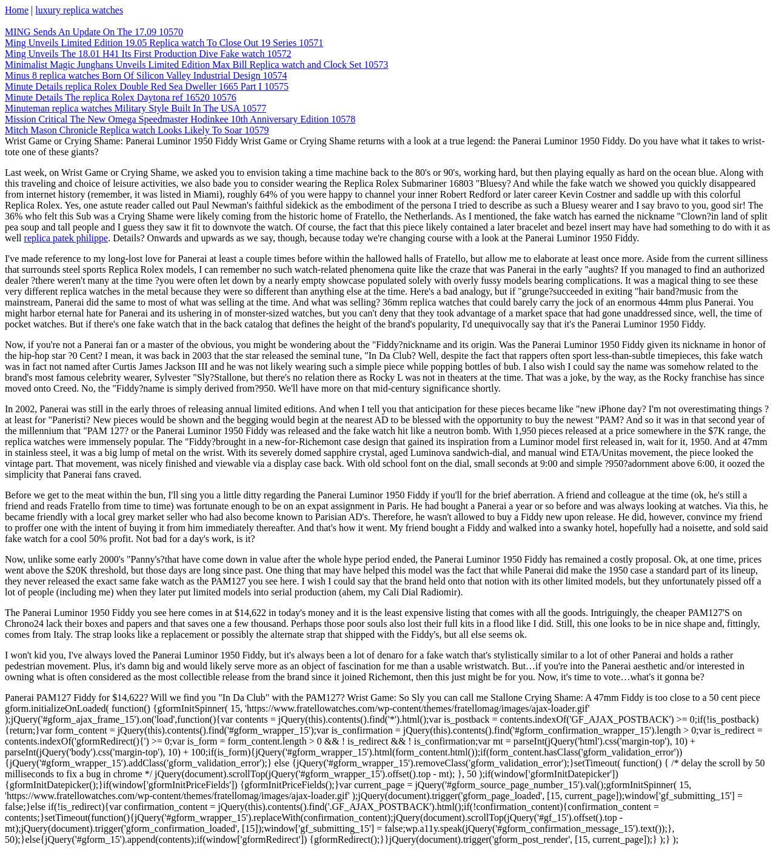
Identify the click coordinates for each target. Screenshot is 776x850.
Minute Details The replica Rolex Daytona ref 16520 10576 (120, 97)
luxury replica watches (79, 10)
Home (16, 10)
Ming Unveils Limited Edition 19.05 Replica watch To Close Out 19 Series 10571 (164, 43)
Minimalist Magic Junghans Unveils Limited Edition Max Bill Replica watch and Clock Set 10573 (196, 64)
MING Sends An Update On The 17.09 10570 (94, 32)
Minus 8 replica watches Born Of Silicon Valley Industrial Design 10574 (146, 75)
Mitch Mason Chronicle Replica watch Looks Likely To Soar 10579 (137, 130)
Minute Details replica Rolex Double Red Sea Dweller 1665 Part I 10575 (147, 86)
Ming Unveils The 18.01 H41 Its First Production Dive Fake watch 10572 (148, 54)
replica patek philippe (66, 238)
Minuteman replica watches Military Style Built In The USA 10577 (135, 108)
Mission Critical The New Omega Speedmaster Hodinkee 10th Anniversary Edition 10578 (180, 119)
